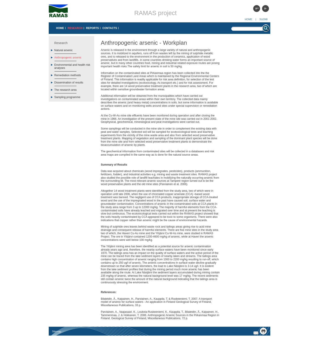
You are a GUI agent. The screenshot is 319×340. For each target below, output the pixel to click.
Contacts (109, 28)
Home (248, 19)
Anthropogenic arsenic (68, 57)
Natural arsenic (63, 50)
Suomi (263, 19)
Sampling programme (67, 97)
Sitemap (56, 331)
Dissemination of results (68, 82)
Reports (92, 28)
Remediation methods (67, 75)
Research (75, 28)
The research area (65, 89)
